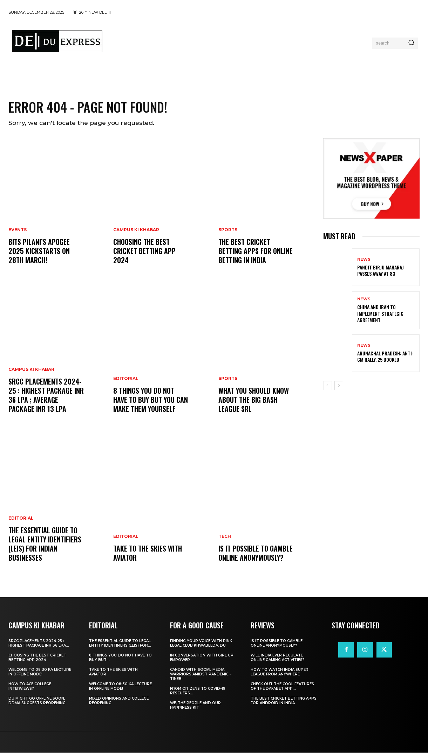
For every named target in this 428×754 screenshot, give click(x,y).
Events (17, 231)
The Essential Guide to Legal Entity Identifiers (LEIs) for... (120, 644)
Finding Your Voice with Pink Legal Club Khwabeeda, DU (201, 644)
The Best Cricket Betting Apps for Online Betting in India (255, 252)
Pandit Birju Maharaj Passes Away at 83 (380, 272)
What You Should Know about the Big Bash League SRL (253, 401)
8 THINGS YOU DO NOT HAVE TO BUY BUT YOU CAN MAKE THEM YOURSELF (150, 401)
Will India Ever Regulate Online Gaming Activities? (278, 658)
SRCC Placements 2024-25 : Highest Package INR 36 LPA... (38, 644)
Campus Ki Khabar (31, 371)
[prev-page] (327, 387)
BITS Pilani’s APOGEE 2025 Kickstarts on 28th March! (39, 252)
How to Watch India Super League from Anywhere (279, 673)
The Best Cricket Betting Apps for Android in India (284, 702)
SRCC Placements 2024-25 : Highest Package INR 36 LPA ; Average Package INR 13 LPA (46, 396)
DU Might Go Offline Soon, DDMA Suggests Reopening (37, 702)
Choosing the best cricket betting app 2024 (144, 252)
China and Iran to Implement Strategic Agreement (380, 315)
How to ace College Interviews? (29, 687)
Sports (227, 231)
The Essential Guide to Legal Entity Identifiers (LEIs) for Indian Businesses (44, 545)
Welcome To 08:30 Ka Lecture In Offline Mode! (39, 673)
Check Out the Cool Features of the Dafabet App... (282, 687)
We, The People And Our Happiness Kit (195, 706)
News (364, 261)
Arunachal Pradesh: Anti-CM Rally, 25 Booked (385, 358)
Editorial (21, 520)
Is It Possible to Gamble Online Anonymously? (255, 554)
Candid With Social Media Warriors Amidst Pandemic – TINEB (200, 675)
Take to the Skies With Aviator (147, 554)
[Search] (411, 43)
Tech (224, 538)
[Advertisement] (240, 41)
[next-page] (338, 387)
